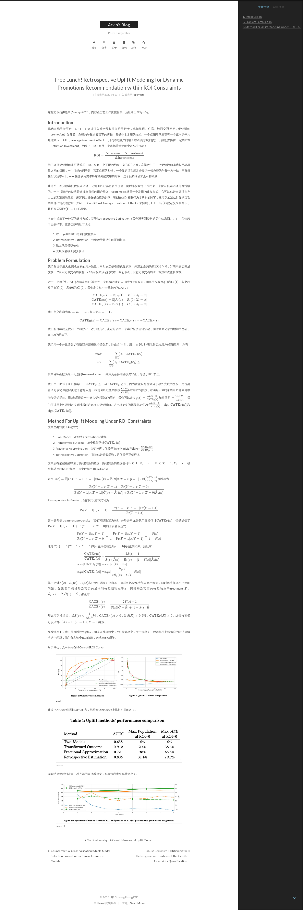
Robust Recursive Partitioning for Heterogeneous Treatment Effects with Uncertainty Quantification (196, 853)
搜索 (176, 45)
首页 (126, 45)
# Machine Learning (128, 837)
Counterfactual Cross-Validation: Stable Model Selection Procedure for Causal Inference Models (111, 853)
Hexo (133, 903)
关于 (146, 45)
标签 (166, 45)
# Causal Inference (153, 837)
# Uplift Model (175, 837)
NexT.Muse (169, 903)
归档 (156, 45)
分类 (136, 45)
